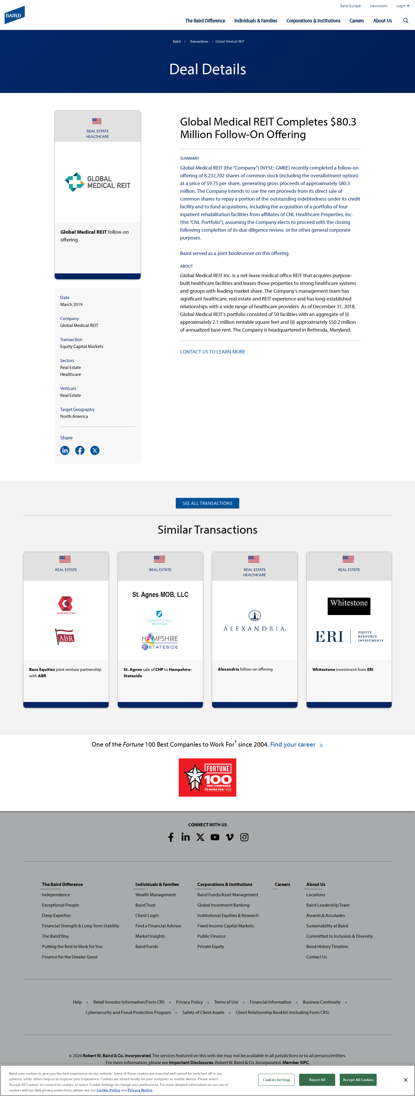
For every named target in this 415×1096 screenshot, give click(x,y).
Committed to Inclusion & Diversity (339, 936)
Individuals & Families (255, 20)
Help (77, 1002)
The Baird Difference (205, 20)
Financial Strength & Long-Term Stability (80, 925)
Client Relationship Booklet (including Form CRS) (282, 1012)
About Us (382, 20)
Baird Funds (146, 946)
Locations (315, 894)
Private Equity (210, 946)
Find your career (297, 744)
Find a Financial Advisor (158, 925)
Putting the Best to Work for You (72, 946)
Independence (56, 894)
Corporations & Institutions (313, 20)
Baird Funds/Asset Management (227, 894)
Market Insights (150, 936)
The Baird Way (55, 936)
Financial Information (270, 1002)
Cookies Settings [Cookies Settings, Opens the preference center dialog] (276, 1079)
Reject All (317, 1079)
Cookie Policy (108, 1090)
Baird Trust (145, 905)
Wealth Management (155, 894)
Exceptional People (60, 905)
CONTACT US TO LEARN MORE (212, 351)
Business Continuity (322, 1002)
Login (403, 6)
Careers (357, 20)
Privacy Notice (140, 1090)
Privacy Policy (189, 1002)
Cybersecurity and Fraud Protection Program (128, 1012)
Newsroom (378, 5)
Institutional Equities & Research (228, 915)
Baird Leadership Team (328, 905)
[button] (406, 21)
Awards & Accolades (325, 915)
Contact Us (316, 957)
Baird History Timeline (327, 946)
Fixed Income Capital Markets (225, 925)
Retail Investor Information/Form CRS (129, 1002)
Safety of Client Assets (203, 1012)
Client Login (147, 915)
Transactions (199, 41)
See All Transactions (207, 503)
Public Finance (211, 936)
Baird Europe (350, 5)
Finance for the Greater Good (69, 957)
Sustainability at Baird (327, 925)
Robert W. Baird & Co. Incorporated (117, 1055)
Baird (177, 41)
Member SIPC (295, 1062)
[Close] (405, 1080)
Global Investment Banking (223, 905)
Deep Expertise (56, 915)
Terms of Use (226, 1002)
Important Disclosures (191, 1062)
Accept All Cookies (358, 1079)
